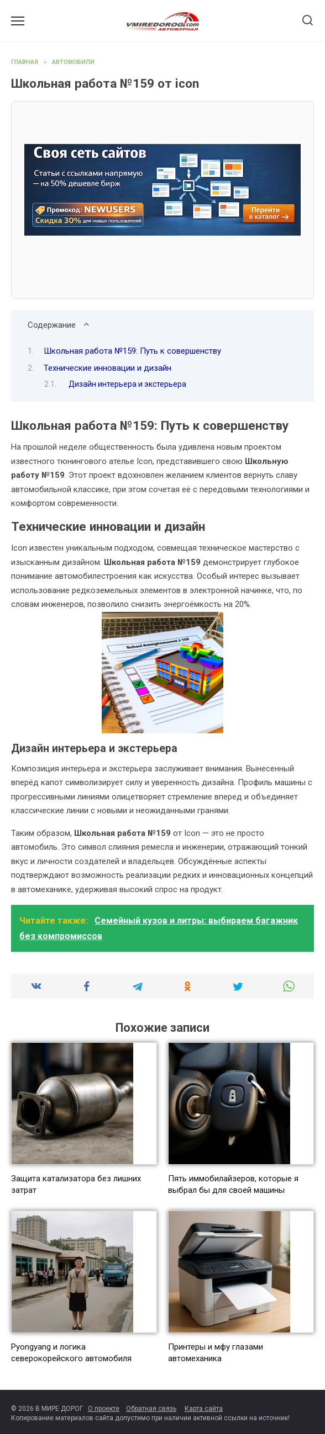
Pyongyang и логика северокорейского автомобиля (71, 1352)
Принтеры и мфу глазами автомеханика (215, 1352)
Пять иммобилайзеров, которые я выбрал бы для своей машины (233, 1184)
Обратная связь (151, 1408)
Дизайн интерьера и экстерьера (127, 384)
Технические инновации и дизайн (107, 368)
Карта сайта (204, 1408)
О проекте (103, 1408)
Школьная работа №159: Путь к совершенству (132, 351)
